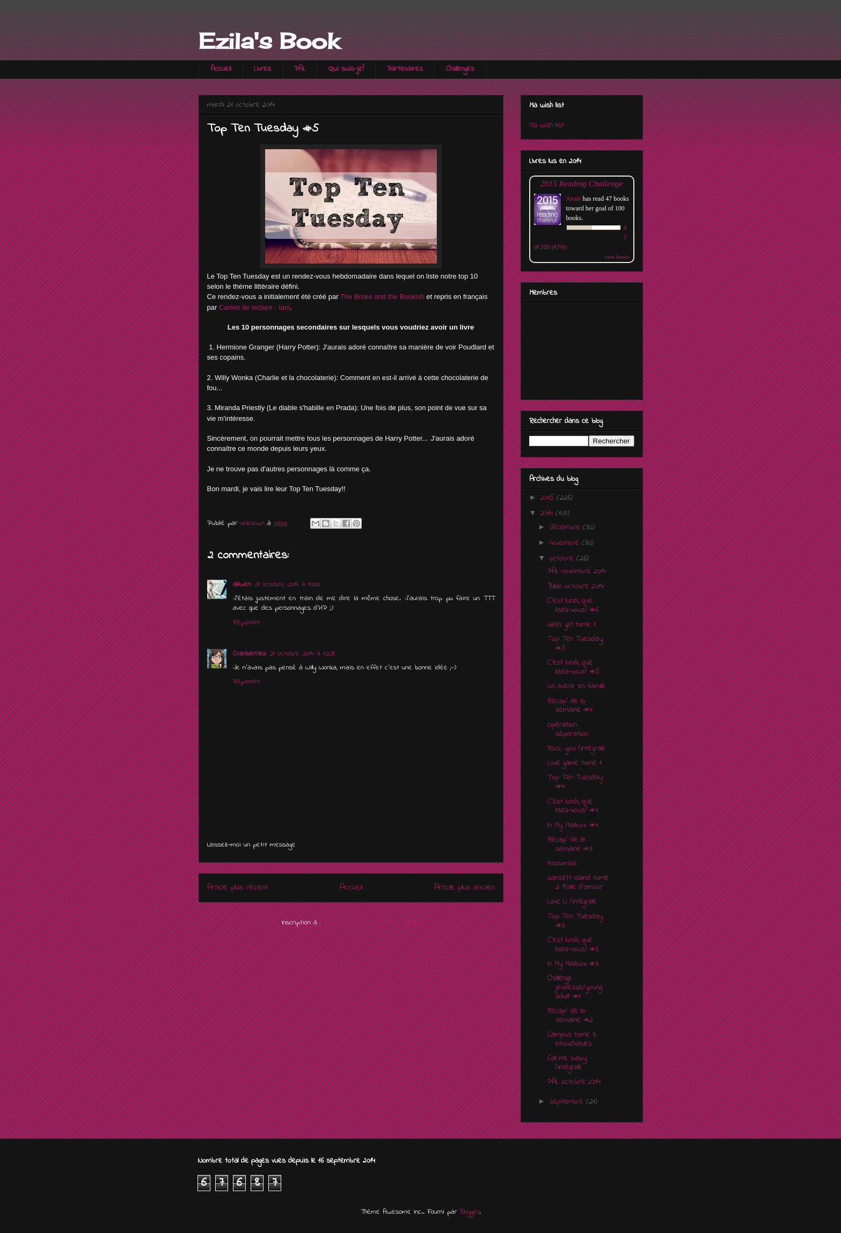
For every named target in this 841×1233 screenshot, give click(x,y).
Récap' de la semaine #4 (570, 706)
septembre (568, 1101)
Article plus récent (237, 887)
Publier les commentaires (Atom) (371, 922)
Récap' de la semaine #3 (570, 844)
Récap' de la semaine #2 (570, 1015)
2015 (548, 498)
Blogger (469, 1212)
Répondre (247, 622)
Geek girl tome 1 (571, 624)
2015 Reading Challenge (581, 183)
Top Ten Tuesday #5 (575, 643)
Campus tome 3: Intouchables (571, 1039)
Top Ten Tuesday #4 (575, 782)
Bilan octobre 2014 (575, 586)
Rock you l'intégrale (576, 748)
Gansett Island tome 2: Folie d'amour (578, 882)
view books (617, 257)
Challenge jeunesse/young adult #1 (574, 987)
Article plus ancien (464, 887)
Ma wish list (546, 125)
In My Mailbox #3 (572, 963)
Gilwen (242, 584)
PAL (299, 69)
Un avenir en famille (576, 686)
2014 (547, 513)
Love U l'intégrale (572, 901)
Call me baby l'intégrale (567, 1063)
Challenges (460, 69)
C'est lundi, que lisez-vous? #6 (572, 605)
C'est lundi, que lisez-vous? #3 (572, 945)
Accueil (220, 69)
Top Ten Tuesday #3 (575, 921)
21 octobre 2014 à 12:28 (302, 653)
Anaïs (573, 198)
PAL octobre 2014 (574, 1082)
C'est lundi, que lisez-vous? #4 (572, 806)
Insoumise (562, 863)
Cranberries (249, 653)
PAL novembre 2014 (576, 571)
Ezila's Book (269, 41)
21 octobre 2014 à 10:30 (287, 584)
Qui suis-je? (346, 69)
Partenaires (405, 69)
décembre (566, 527)
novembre (566, 543)
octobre (563, 558)
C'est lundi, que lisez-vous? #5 (573, 667)
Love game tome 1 (574, 763)
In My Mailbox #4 (572, 825)
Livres (262, 69)
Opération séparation (567, 729)
